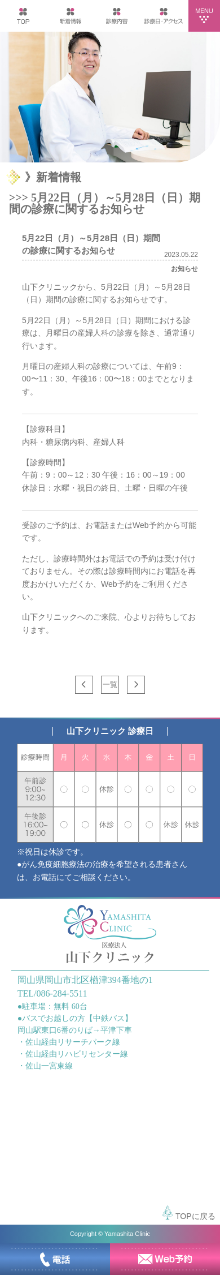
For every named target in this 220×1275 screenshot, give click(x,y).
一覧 (110, 684)
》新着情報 (53, 177)
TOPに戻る (188, 1213)
